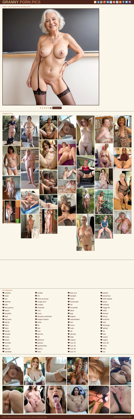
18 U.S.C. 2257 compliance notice (36, 417)
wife (103, 349)
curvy (38, 313)
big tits (6, 322)
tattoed (104, 328)
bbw (5, 305)
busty (5, 346)
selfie (103, 310)
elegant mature (42, 319)
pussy (103, 302)
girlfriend (39, 340)
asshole (6, 302)
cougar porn (40, 302)
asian (5, 296)
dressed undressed (43, 316)
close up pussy (41, 299)
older (71, 337)
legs (70, 313)
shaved (104, 313)
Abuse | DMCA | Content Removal (13, 417)
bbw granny (7, 308)
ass (4, 299)
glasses (39, 343)
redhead (104, 305)
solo (103, 322)
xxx (102, 352)
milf (70, 322)
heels (71, 299)
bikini (5, 325)
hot (70, 305)
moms (71, 325)
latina (71, 310)
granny (39, 349)
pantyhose (105, 296)
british (5, 340)
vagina (104, 340)
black (5, 328)
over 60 (72, 349)
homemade (73, 302)
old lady (72, 334)
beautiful (6, 313)
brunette (6, 343)
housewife (73, 308)
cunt (38, 310)
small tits (104, 319)
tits (102, 331)
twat (103, 334)
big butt (6, 349)
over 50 (72, 346)
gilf (37, 337)
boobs (5, 337)
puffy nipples (106, 299)
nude (71, 328)
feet (37, 328)
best (5, 316)
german (39, 334)
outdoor (72, 340)
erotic (38, 322)
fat (37, 325)
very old (104, 343)
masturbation (74, 319)
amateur (6, 293)
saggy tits (105, 308)
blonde (6, 331)
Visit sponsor (57, 108)
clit (37, 296)
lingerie (71, 316)
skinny (104, 316)
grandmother (41, 346)
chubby (39, 293)
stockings (105, 325)
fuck (38, 331)
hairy (38, 352)
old (70, 331)
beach (5, 310)
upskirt (104, 337)
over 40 (72, 343)
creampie (39, 308)
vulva (103, 346)
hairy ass (72, 293)
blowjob (6, 334)
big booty (7, 319)
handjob (72, 296)
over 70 (72, 352)
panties (104, 293)
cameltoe (7, 352)
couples (39, 305)
